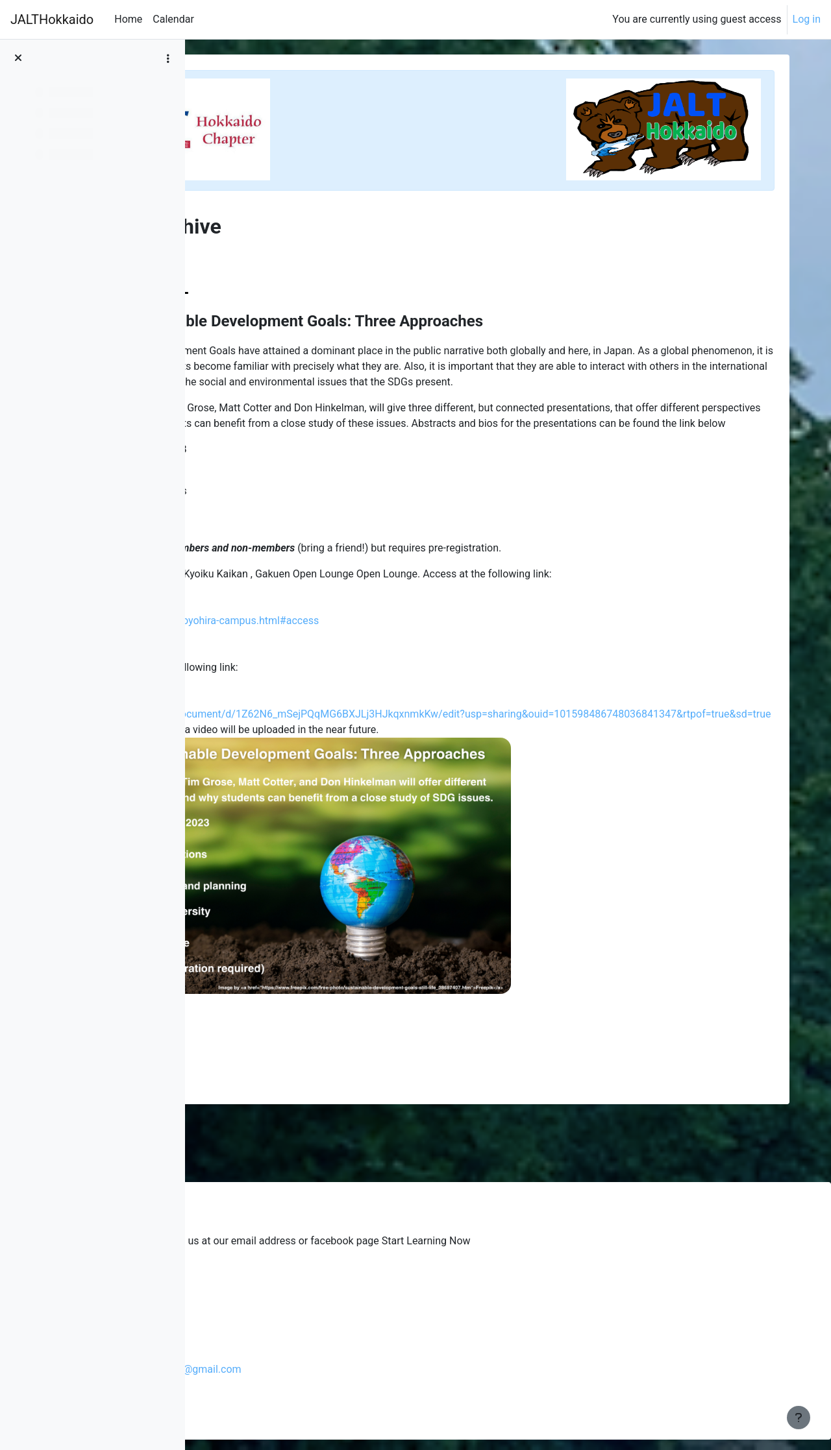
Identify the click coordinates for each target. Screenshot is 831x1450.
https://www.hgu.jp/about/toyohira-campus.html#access (372, 652)
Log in (807, 19)
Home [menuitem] (128, 19)
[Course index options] (168, 58)
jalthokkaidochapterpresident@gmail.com (340, 1369)
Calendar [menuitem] (173, 19)
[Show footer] (798, 1417)
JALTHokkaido (51, 19)
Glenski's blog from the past (300, 1274)
